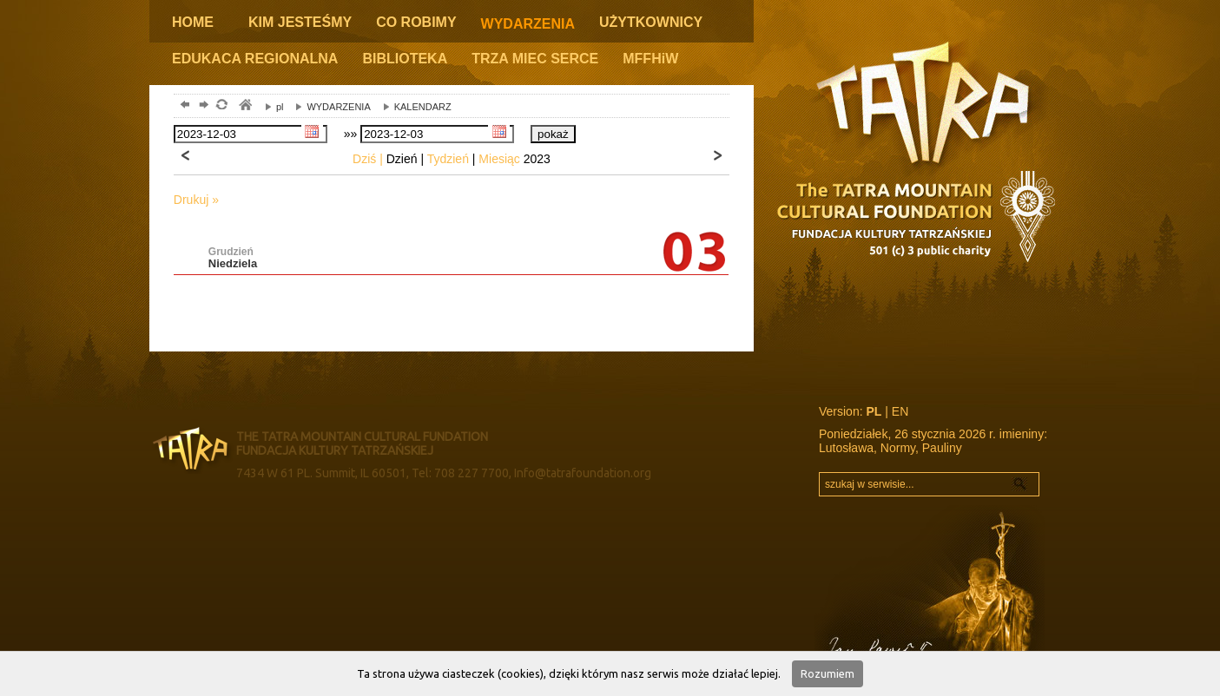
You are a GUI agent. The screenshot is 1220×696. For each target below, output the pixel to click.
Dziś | (368, 159)
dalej (202, 106)
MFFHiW (650, 58)
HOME (193, 22)
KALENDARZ (413, 107)
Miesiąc (498, 159)
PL (873, 411)
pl (270, 107)
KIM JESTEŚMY (300, 22)
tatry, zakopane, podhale (244, 106)
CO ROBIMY (416, 22)
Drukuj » (196, 200)
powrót (182, 106)
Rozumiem (827, 673)
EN (900, 411)
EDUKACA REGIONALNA (255, 58)
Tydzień (448, 159)
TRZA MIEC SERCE (535, 58)
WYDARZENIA (528, 23)
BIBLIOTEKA (404, 58)
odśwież (221, 106)
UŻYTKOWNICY (650, 22)
